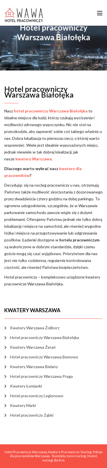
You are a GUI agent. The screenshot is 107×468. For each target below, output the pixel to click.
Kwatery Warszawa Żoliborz (34, 327)
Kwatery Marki (23, 405)
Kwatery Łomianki (26, 386)
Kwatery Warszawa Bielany (34, 366)
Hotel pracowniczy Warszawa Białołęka (44, 337)
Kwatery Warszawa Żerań (33, 347)
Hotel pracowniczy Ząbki (31, 415)
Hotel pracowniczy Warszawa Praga (41, 376)
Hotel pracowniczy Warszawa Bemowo (44, 356)
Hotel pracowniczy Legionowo (36, 395)
